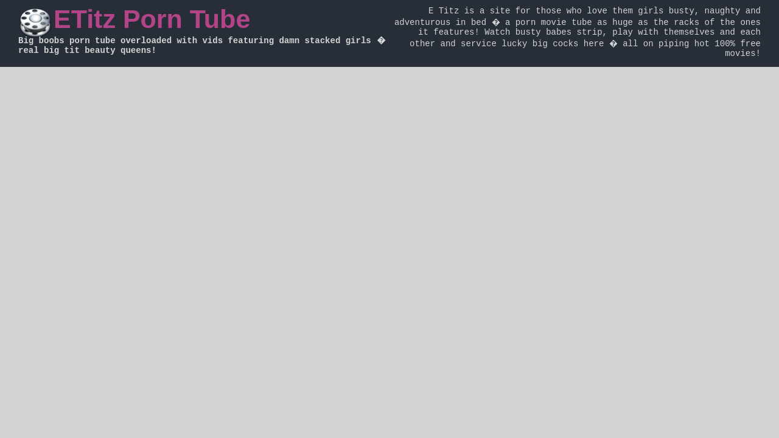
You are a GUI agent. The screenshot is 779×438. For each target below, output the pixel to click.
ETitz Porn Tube (152, 18)
